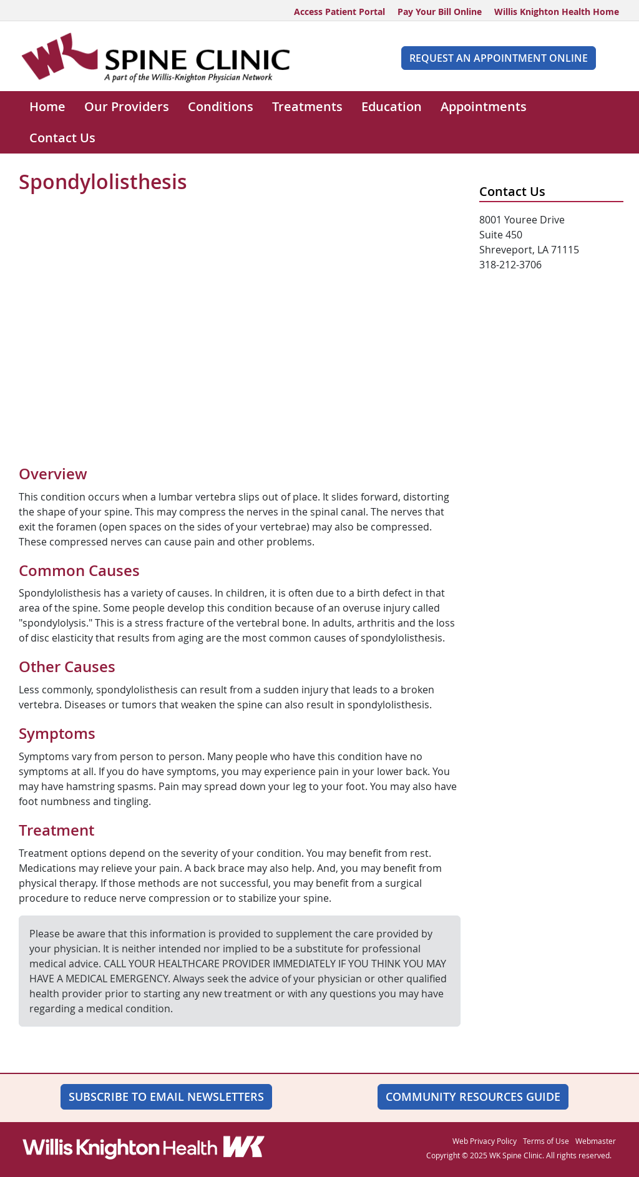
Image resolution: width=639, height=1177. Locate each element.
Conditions (220, 106)
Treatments (307, 106)
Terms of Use (546, 1141)
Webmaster (595, 1141)
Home (47, 106)
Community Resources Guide (473, 1096)
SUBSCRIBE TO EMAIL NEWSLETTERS (166, 1096)
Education (391, 106)
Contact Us (62, 137)
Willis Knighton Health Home (556, 11)
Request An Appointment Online (498, 58)
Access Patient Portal (339, 11)
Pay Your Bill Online (440, 11)
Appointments (484, 106)
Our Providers (126, 106)
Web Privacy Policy (484, 1141)
